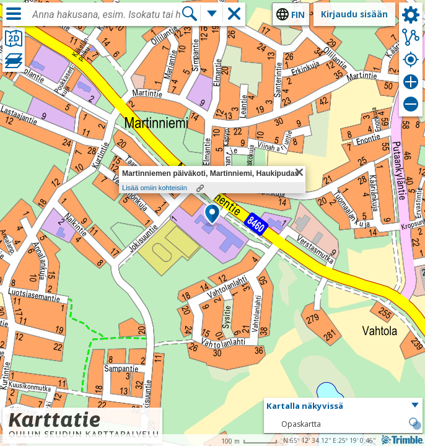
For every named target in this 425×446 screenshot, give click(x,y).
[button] (212, 215)
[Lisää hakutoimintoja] (212, 14)
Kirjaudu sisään (354, 14)
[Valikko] (14, 14)
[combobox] (106, 14)
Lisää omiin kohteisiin (154, 187)
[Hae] (189, 14)
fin (298, 14)
